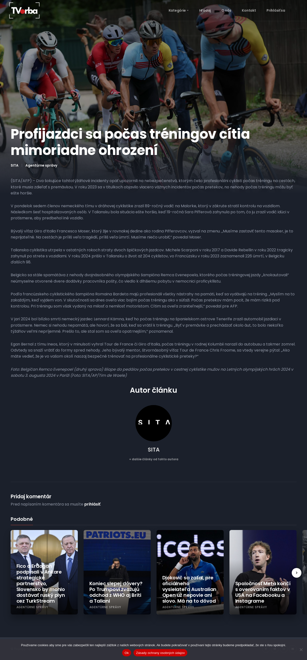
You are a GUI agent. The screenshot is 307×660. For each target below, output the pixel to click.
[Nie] (301, 649)
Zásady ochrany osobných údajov (160, 653)
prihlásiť (92, 504)
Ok (127, 653)
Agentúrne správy (41, 165)
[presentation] (296, 573)
